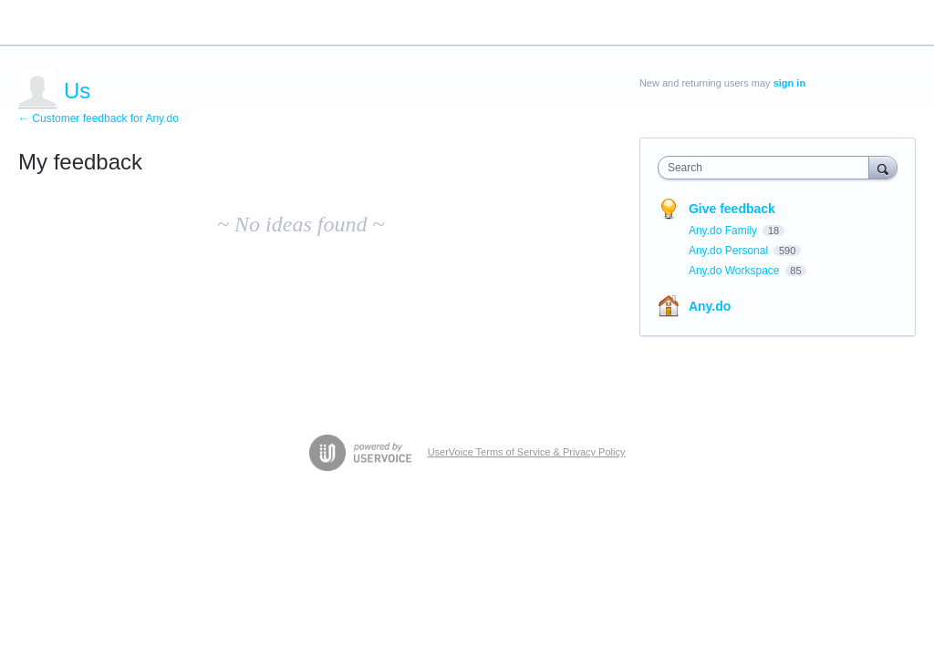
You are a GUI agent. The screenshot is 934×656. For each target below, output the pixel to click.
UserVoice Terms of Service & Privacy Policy (527, 451)
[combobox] (767, 167)
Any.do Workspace (736, 270)
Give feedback (732, 208)
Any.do (710, 306)
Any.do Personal (730, 250)
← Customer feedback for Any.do (98, 118)
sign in (789, 82)
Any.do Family (724, 230)
